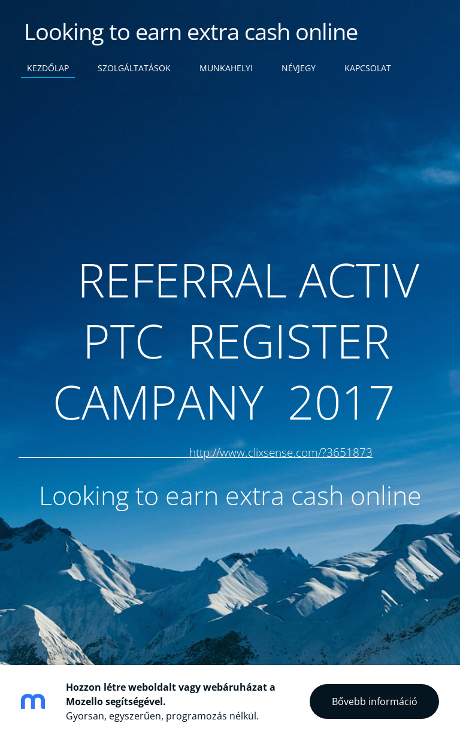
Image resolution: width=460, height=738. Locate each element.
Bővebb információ (374, 701)
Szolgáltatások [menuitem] (134, 68)
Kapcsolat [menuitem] (367, 68)
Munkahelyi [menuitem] (226, 68)
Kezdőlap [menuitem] (48, 68)
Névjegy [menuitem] (299, 68)
